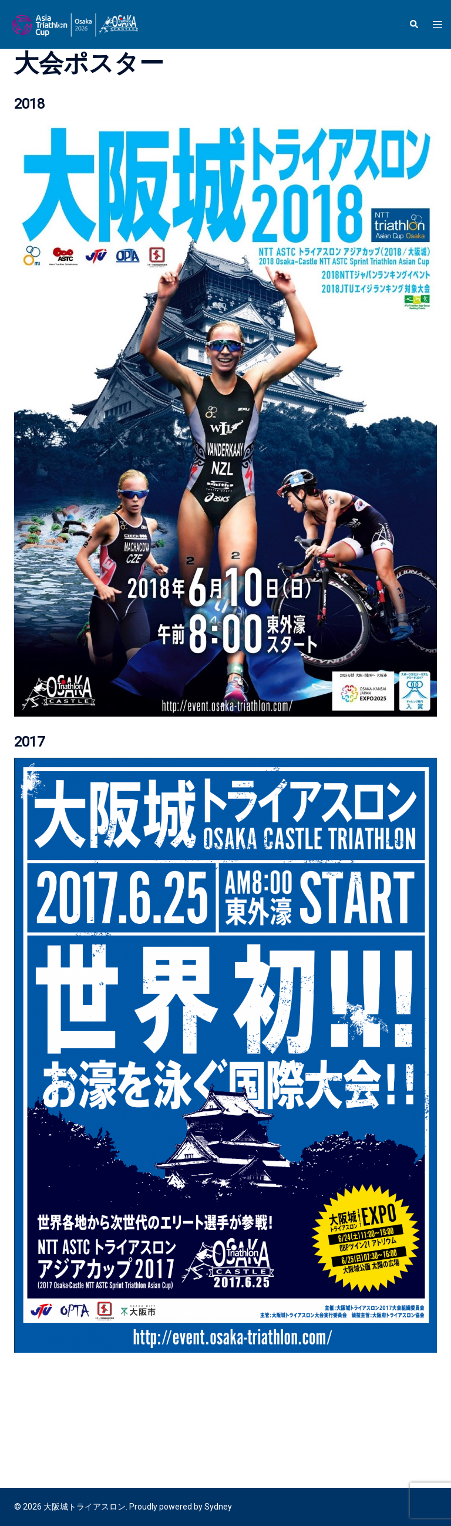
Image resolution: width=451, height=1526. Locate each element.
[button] (413, 24)
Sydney (218, 1506)
